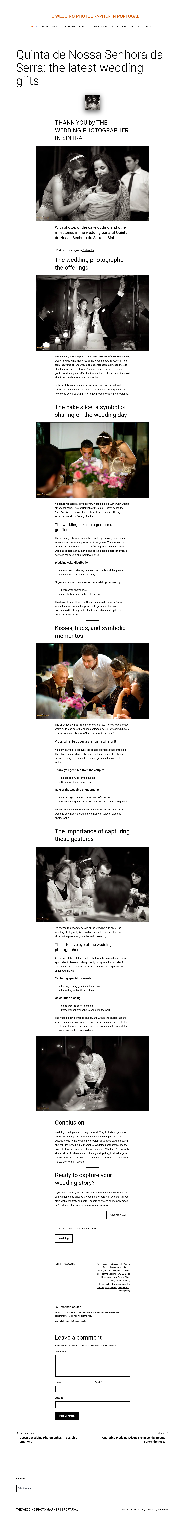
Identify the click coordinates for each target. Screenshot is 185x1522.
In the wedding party (112, 1274)
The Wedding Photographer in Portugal (92, 16)
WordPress (163, 1509)
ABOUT (56, 26)
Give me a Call (118, 1214)
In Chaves (114, 1267)
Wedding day (116, 1287)
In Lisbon (124, 1267)
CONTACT (148, 26)
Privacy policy (129, 1509)
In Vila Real (111, 1270)
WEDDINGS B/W (100, 26)
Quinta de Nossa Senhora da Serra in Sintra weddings (115, 1277)
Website (59, 1398)
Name (58, 1382)
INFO (132, 26)
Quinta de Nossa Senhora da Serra (93, 602)
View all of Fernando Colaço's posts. (71, 1321)
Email (98, 1382)
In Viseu (120, 1270)
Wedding (64, 1238)
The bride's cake (119, 1284)
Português (88, 250)
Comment (60, 1351)
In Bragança (115, 1264)
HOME (45, 26)
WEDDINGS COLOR (73, 26)
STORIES (121, 26)
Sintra (127, 1270)
